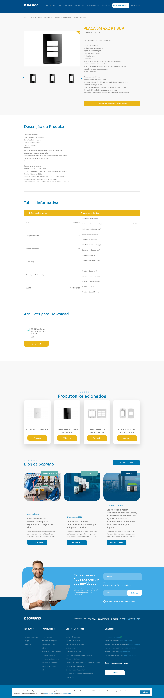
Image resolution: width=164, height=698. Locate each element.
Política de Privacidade (114, 618)
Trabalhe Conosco (93, 5)
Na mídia (129, 473)
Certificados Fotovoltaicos (75, 666)
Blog (54, 5)
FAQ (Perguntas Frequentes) (75, 670)
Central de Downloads (73, 651)
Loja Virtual (106, 5)
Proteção (40, 17)
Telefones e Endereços (73, 659)
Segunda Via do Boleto (73, 640)
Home (26, 17)
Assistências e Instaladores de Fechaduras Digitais (83, 662)
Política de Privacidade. (50, 693)
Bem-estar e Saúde (49, 473)
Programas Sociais (48, 644)
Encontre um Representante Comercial (79, 655)
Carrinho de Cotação (73, 637)
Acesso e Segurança (31, 637)
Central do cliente (75, 628)
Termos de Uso (135, 618)
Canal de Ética (70, 677)
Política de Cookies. (66, 693)
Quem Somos (47, 637)
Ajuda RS (45, 648)
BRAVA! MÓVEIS (67, 17)
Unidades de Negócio (49, 640)
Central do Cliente (65, 5)
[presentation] (23, 78)
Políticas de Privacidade (50, 662)
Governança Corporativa (50, 659)
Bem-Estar (27, 644)
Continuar (144, 692)
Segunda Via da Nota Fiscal (75, 644)
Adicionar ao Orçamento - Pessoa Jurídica (112, 103)
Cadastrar (134, 593)
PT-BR (134, 5)
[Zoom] (78, 33)
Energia (33, 17)
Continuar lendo (37, 542)
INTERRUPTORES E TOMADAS (53, 17)
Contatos (109, 628)
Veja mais (37, 438)
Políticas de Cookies (49, 666)
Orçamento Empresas (120, 5)
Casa (89, 473)
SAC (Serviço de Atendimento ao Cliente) (80, 673)
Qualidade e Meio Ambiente (51, 651)
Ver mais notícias (126, 463)
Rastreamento (71, 648)
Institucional (79, 5)
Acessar (115, 672)
